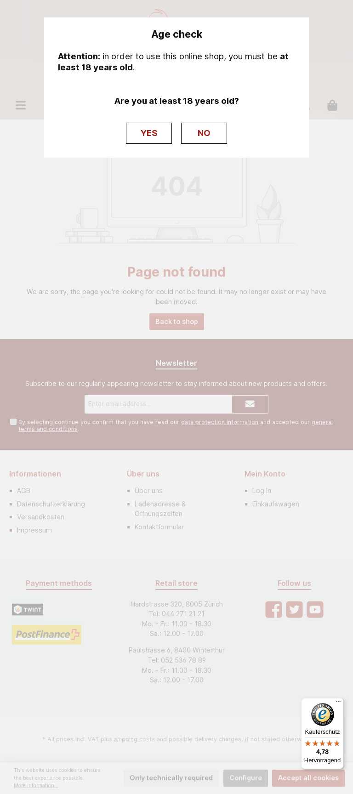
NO (204, 133)
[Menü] (338, 703)
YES (149, 133)
